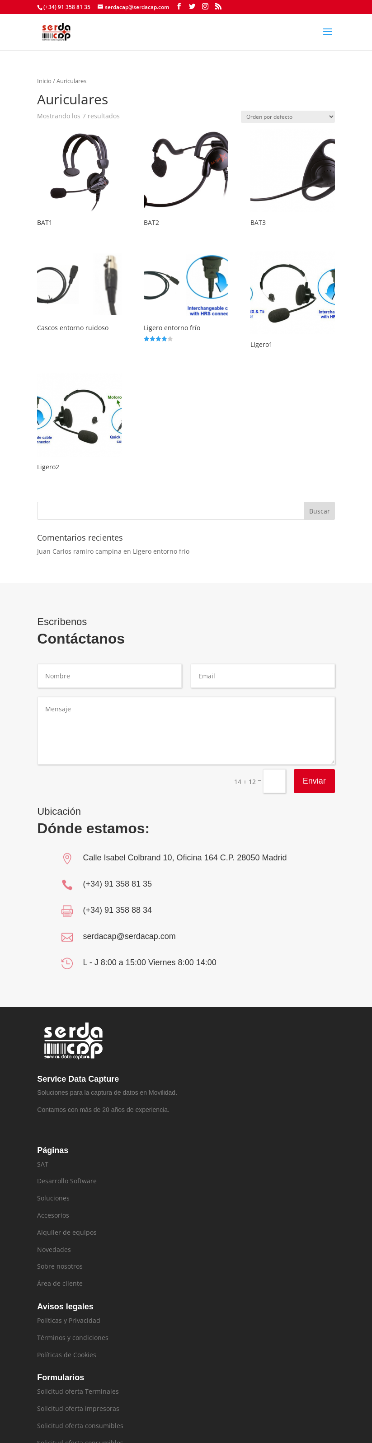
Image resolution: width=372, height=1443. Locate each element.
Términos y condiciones (72, 1337)
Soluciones (53, 1198)
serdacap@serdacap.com (129, 936)
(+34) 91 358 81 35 (117, 883)
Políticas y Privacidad (68, 1320)
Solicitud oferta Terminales (78, 1391)
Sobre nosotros (60, 1266)
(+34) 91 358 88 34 (117, 910)
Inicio (44, 81)
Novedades (54, 1249)
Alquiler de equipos (67, 1232)
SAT (42, 1164)
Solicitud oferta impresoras (78, 1408)
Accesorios (53, 1215)
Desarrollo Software (67, 1181)
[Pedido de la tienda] (288, 117)
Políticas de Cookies (66, 1354)
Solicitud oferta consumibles (80, 1425)
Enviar (318, 771)
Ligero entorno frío (161, 551)
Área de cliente (60, 1283)
